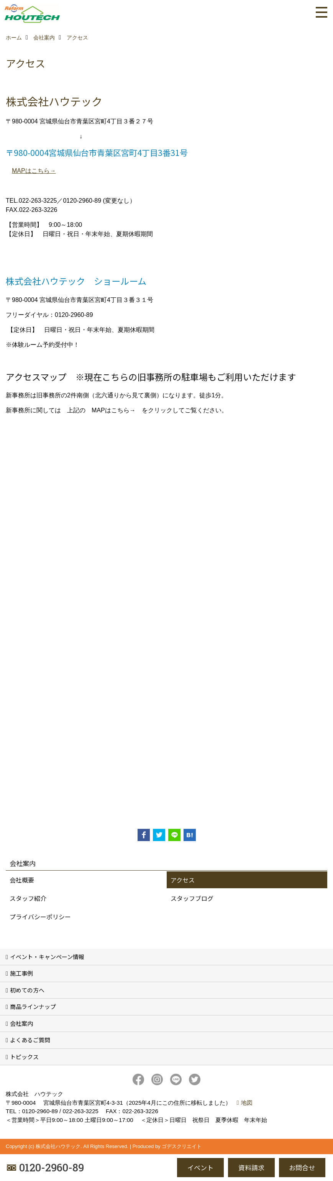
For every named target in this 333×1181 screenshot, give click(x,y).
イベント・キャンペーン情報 (47, 957)
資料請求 (251, 1167)
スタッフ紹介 (28, 898)
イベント (200, 1167)
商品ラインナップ (33, 1006)
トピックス (24, 1057)
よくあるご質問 (30, 1040)
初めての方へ (27, 990)
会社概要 (22, 879)
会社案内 (21, 1023)
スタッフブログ (192, 898)
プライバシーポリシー (40, 916)
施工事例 (21, 973)
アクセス (183, 879)
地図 (247, 1102)
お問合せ (302, 1167)
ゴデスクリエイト (182, 1146)
